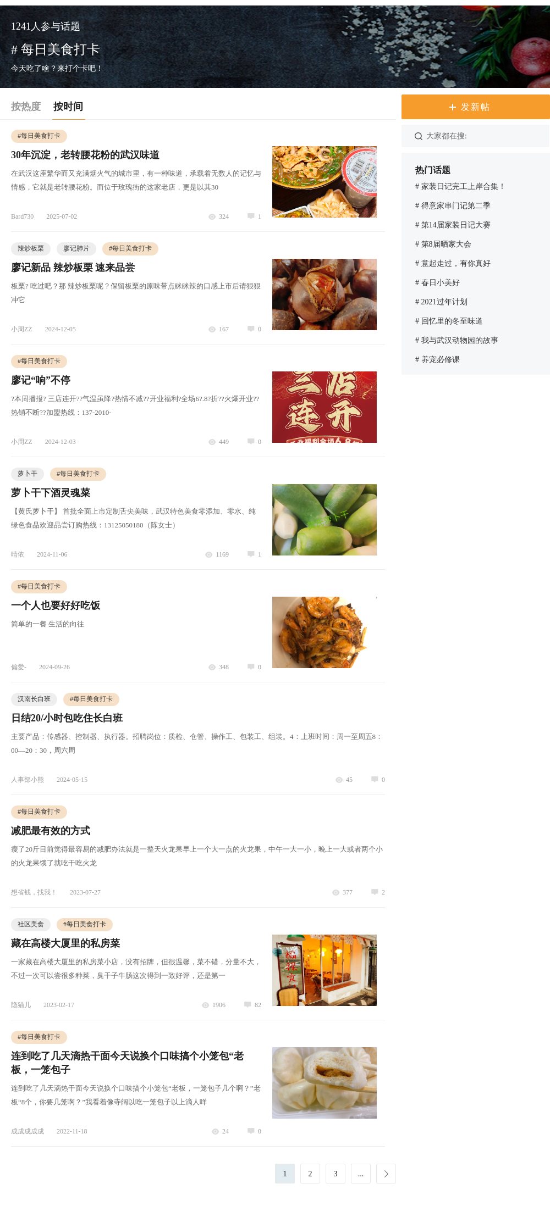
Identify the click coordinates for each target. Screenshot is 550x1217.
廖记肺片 (76, 248)
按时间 (68, 106)
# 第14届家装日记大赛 (453, 225)
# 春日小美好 (437, 283)
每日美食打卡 (39, 136)
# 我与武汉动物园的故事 (456, 340)
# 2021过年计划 (441, 302)
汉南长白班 (34, 699)
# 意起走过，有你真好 (453, 263)
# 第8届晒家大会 (443, 244)
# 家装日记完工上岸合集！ (460, 186)
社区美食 (31, 924)
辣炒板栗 (31, 248)
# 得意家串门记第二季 (453, 206)
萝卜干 (27, 473)
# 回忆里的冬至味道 (449, 321)
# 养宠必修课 (437, 359)
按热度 (26, 106)
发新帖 (476, 107)
